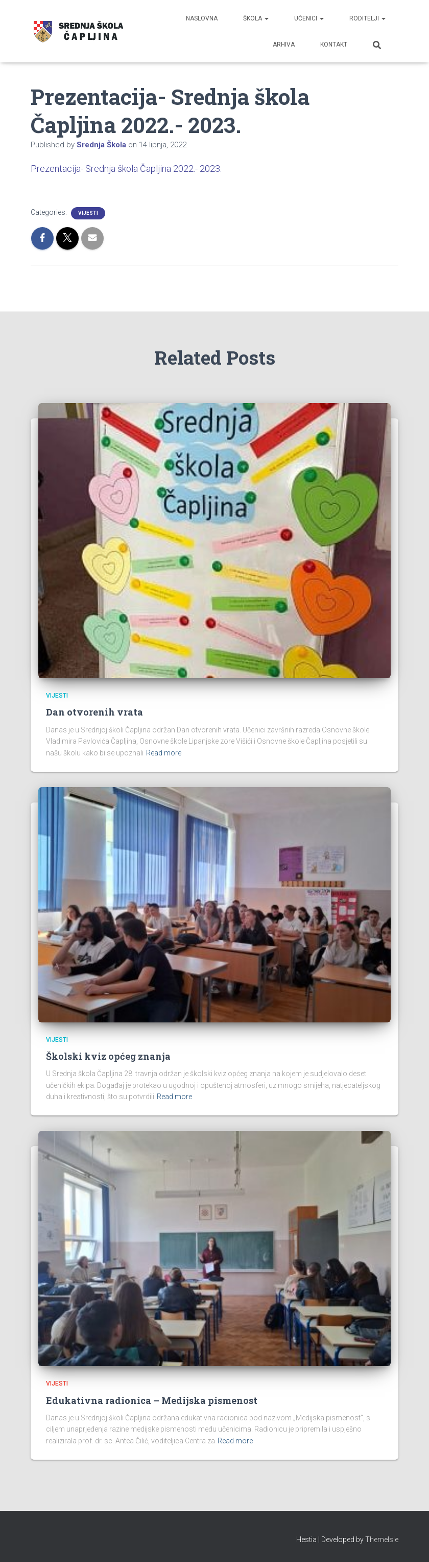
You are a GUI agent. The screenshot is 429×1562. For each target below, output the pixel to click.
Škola (256, 18)
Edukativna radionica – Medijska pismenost (151, 1400)
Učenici (309, 18)
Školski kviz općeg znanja (108, 1056)
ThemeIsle (381, 1539)
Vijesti (88, 213)
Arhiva (284, 44)
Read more (163, 753)
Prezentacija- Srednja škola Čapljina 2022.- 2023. (126, 168)
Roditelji (367, 18)
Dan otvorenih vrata (94, 712)
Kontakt (333, 44)
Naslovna (202, 18)
